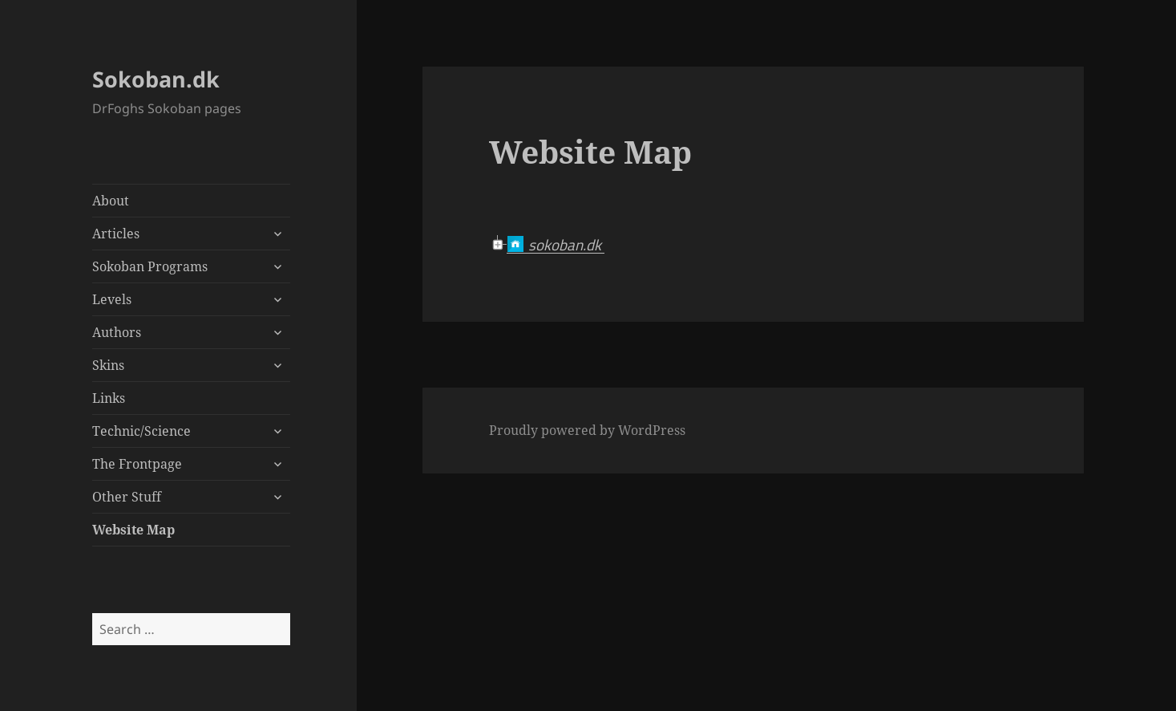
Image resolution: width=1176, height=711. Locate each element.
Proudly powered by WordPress (587, 430)
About (110, 200)
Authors (116, 332)
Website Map (133, 529)
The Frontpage (137, 464)
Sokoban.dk (156, 79)
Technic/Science (141, 431)
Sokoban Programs (150, 266)
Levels (111, 299)
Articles (115, 233)
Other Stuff (126, 497)
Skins (108, 365)
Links (108, 398)
